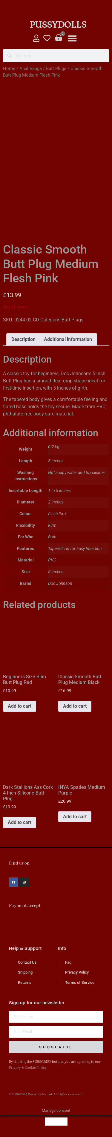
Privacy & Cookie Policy (28, 1068)
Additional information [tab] (68, 339)
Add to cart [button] (19, 706)
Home (9, 68)
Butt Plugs (56, 68)
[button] (72, 38)
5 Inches (55, 571)
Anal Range (30, 68)
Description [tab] (23, 339)
